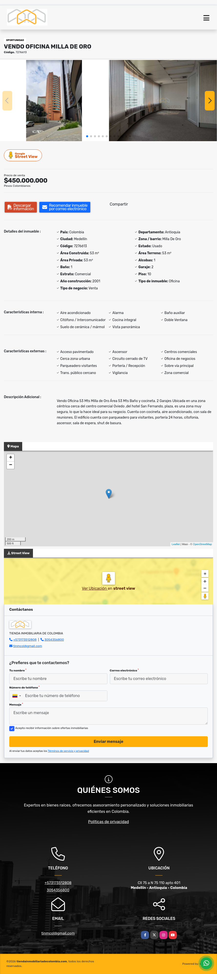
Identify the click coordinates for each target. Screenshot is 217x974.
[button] (87, 136)
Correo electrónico (124, 670)
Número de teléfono (24, 687)
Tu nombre (17, 670)
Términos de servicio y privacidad (68, 751)
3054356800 (54, 639)
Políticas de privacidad (108, 821)
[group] (54, 100)
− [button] (10, 465)
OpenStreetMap (202, 544)
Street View (23, 155)
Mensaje (16, 705)
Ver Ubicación (95, 588)
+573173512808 (25, 639)
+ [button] (10, 458)
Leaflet (176, 544)
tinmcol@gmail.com (27, 646)
